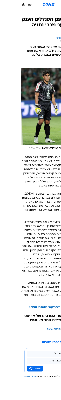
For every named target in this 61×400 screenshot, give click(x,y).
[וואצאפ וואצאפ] (12, 4)
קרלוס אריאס (35, 329)
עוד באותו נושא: (50, 329)
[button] (47, 4)
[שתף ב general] (5, 4)
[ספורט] (54, 13)
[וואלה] (30, 4)
